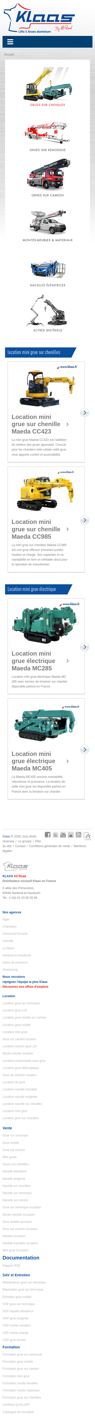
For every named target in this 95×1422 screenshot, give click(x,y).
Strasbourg (10, 969)
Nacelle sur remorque (17, 1193)
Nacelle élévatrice (15, 1171)
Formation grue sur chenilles (22, 1397)
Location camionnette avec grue (24, 1061)
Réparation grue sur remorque (23, 1289)
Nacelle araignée (14, 1179)
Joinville (8, 941)
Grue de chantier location (19, 1075)
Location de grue (14, 1082)
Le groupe (24, 841)
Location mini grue (15, 1032)
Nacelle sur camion (15, 1200)
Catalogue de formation (18, 1412)
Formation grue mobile (18, 1361)
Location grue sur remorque (21, 1003)
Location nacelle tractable (20, 1089)
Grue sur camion (14, 1150)
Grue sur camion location (19, 1039)
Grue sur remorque (15, 1135)
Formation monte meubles (20, 1383)
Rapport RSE (12, 1265)
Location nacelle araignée (20, 1097)
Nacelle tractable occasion (20, 1243)
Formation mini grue (16, 1376)
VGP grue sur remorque (19, 1304)
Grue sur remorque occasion (22, 1207)
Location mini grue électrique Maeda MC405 (33, 761)
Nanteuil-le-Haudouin (17, 955)
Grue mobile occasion (17, 1222)
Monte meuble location (18, 1053)
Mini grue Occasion (16, 1250)
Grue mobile (11, 1143)
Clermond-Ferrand (15, 934)
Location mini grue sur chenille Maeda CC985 (36, 529)
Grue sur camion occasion (20, 1229)
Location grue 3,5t (15, 1010)
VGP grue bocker (14, 1340)
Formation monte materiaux (21, 1390)
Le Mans (8, 948)
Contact (20, 846)
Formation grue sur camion (21, 1369)
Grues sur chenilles (16, 1164)
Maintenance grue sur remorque (24, 1282)
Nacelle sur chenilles (16, 1186)
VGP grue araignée (16, 1318)
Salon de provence (15, 962)
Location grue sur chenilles (21, 1118)
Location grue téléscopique (21, 1068)
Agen (6, 919)
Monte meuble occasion (19, 1214)
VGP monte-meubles (17, 1325)
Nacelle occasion (14, 1236)
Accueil (9, 54)
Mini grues (9, 1157)
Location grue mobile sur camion (24, 1017)
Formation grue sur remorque (22, 1354)
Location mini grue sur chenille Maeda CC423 (36, 424)
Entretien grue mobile (17, 1297)
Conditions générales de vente (49, 846)
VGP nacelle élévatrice (18, 1311)
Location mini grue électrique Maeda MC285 (33, 661)
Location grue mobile (17, 1025)
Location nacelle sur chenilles (22, 1104)
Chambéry (9, 926)
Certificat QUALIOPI (16, 1404)
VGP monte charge (15, 1333)
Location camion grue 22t (20, 1046)
